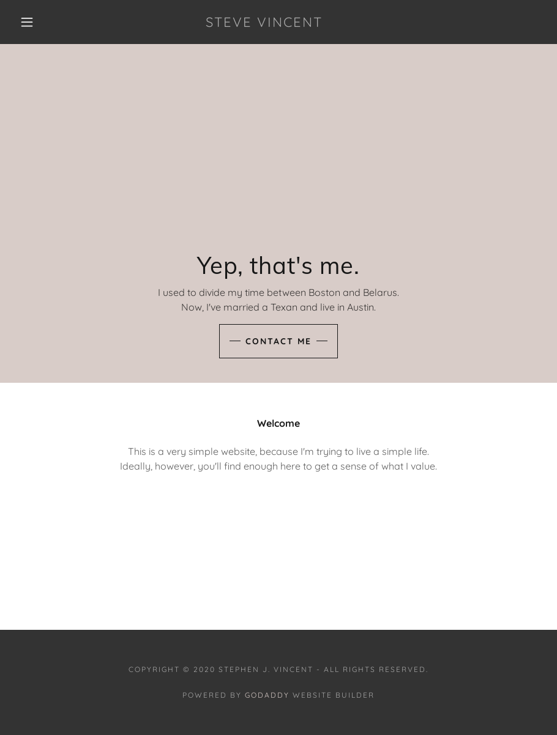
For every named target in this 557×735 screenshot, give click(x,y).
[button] (27, 22)
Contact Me (278, 341)
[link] (264, 23)
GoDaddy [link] (267, 695)
